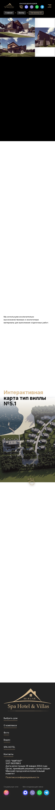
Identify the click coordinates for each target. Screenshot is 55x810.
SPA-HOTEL (9, 747)
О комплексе (10, 725)
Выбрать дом (10, 718)
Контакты (8, 754)
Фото (6, 732)
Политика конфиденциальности (22, 777)
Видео (7, 740)
